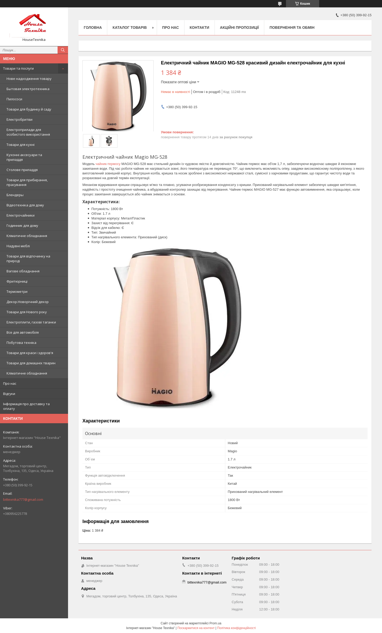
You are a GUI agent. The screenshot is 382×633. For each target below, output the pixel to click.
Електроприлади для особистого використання (28, 132)
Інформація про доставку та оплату (26, 406)
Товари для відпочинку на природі (28, 258)
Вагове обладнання (23, 271)
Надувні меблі (18, 246)
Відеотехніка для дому (25, 205)
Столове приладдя (22, 169)
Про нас (9, 383)
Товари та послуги (18, 68)
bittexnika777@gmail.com (23, 499)
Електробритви (19, 119)
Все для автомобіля (23, 332)
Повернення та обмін (291, 27)
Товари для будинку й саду (29, 109)
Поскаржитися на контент (196, 628)
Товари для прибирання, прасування (27, 182)
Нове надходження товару (29, 78)
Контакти (199, 27)
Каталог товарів (130, 27)
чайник (100, 164)
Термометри (17, 291)
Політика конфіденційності (236, 628)
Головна (93, 27)
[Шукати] (63, 50)
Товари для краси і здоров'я (30, 352)
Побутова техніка (21, 342)
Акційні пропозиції (239, 27)
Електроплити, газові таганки (31, 322)
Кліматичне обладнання (27, 235)
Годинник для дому (22, 225)
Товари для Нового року (27, 312)
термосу (114, 164)
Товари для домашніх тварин (31, 363)
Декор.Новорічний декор (28, 301)
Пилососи (14, 99)
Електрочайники (21, 215)
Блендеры (15, 194)
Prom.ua (215, 623)
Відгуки (9, 393)
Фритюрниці (17, 281)
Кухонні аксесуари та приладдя (24, 157)
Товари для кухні (21, 144)
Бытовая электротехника (28, 88)
